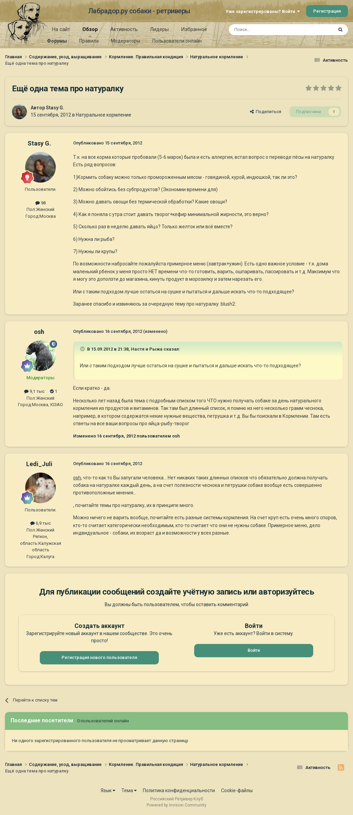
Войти (254, 650)
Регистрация (327, 11)
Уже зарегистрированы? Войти (262, 11)
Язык (108, 790)
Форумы (57, 41)
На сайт (61, 29)
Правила (89, 41)
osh (39, 331)
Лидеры (159, 29)
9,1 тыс (34, 391)
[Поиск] (265, 29)
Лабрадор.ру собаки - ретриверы (139, 11)
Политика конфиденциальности (179, 790)
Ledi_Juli (39, 463)
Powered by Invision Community (176, 805)
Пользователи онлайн (177, 41)
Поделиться (265, 111)
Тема (129, 790)
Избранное (194, 29)
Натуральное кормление (103, 115)
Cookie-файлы (237, 790)
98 (40, 202)
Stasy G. (55, 107)
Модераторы (125, 41)
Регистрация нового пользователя (99, 657)
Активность (124, 29)
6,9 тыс (40, 523)
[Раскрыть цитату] (83, 349)
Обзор (90, 31)
